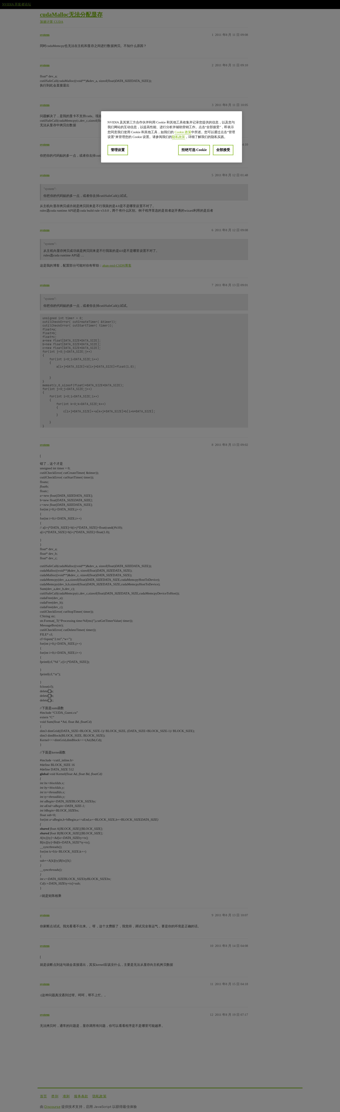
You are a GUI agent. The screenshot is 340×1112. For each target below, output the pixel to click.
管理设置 (118, 150)
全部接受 (223, 150)
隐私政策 (178, 137)
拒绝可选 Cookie (194, 150)
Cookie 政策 (183, 132)
